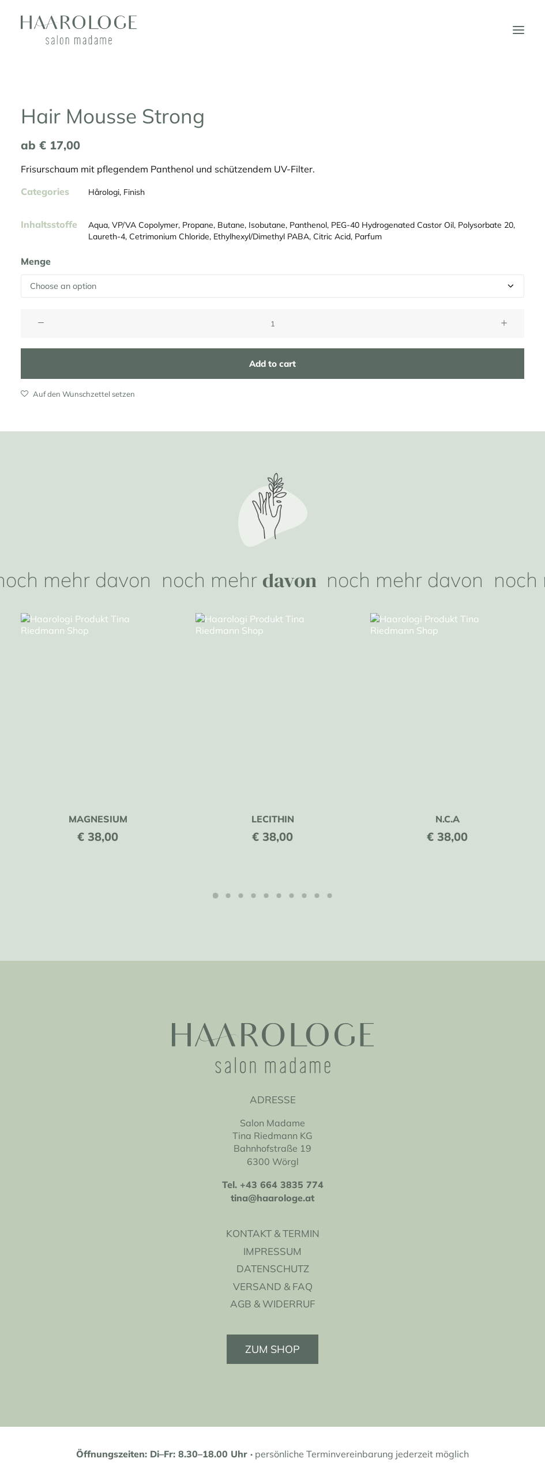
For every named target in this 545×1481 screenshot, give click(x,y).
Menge (36, 261)
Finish (134, 192)
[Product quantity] (272, 323)
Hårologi (103, 192)
